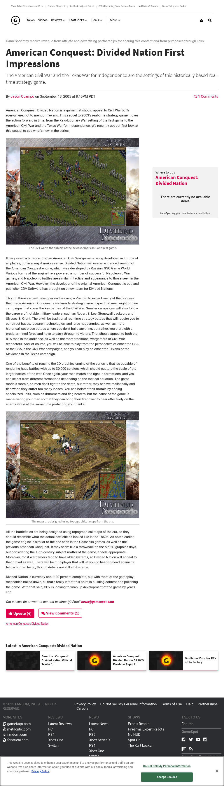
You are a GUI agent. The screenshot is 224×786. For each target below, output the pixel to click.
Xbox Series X (99, 740)
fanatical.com (16, 740)
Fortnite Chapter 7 (56, 6)
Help (189, 704)
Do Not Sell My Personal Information (128, 704)
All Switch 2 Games (148, 6)
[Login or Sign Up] (201, 20)
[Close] (217, 771)
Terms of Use (171, 704)
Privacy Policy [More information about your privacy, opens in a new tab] (40, 771)
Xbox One (55, 740)
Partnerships (208, 704)
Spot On (134, 740)
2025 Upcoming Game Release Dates (117, 6)
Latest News (98, 724)
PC (50, 729)
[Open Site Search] (210, 20)
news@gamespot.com (97, 602)
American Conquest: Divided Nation (177, 180)
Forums (187, 724)
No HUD (134, 734)
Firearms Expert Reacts (146, 729)
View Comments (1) (61, 613)
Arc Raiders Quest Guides (82, 6)
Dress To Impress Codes (174, 6)
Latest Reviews (60, 724)
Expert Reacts (138, 724)
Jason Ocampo (23, 96)
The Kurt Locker (140, 745)
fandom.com (15, 734)
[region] (112, 771)
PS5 (92, 734)
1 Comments (206, 96)
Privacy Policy (85, 704)
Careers (83, 708)
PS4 (51, 734)
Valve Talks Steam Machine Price (27, 6)
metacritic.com (17, 729)
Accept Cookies (167, 777)
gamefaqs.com (17, 724)
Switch (53, 745)
